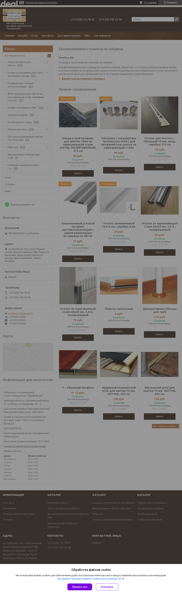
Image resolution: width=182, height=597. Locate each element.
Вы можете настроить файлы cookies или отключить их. (90, 578)
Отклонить (107, 586)
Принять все (79, 586)
